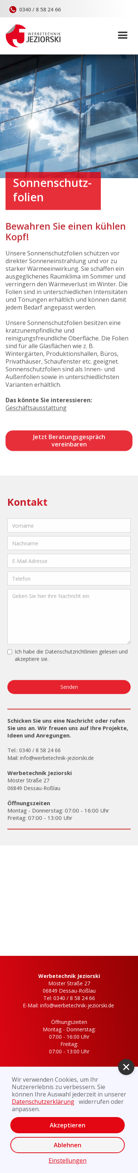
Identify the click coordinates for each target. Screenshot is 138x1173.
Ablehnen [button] (67, 1145)
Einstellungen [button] (67, 1160)
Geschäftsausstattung (36, 409)
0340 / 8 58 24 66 (40, 753)
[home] (30, 35)
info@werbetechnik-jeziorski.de (57, 760)
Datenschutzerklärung (43, 1102)
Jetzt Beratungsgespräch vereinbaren (69, 441)
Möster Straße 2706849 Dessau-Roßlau (69, 987)
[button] (125, 35)
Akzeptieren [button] (67, 1125)
